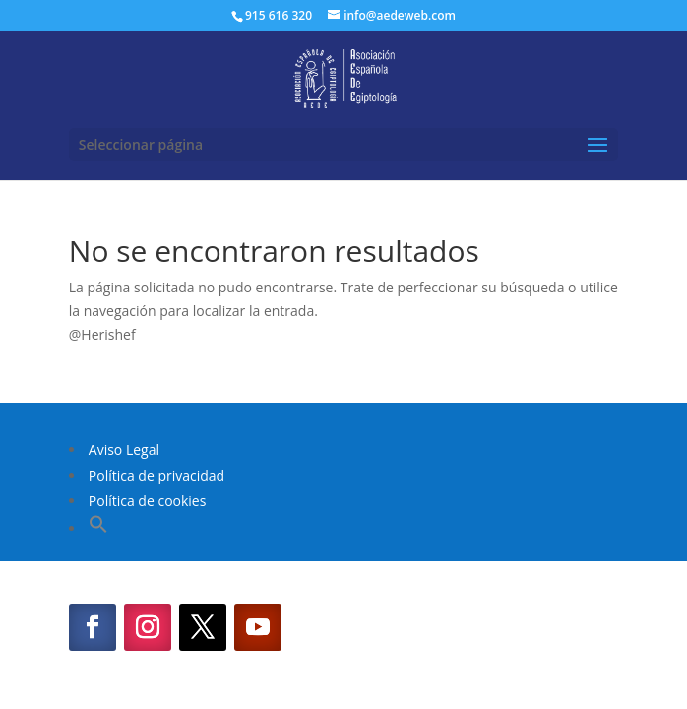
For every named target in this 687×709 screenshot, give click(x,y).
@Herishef (102, 334)
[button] (98, 528)
